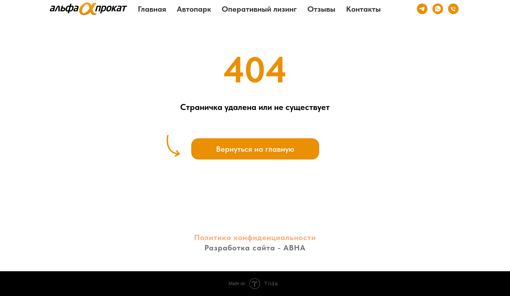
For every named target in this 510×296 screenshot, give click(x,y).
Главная (152, 8)
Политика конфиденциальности (255, 237)
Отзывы (321, 8)
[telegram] (422, 9)
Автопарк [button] (194, 8)
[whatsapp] (437, 9)
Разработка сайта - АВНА (255, 247)
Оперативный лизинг (259, 8)
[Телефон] (453, 9)
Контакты (363, 8)
